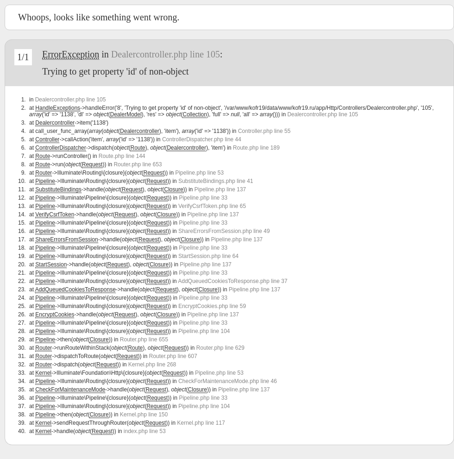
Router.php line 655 (144, 339)
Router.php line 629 (220, 348)
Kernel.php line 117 (201, 423)
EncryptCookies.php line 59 (212, 306)
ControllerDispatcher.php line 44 (201, 139)
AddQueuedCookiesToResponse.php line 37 (232, 281)
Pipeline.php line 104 (204, 331)
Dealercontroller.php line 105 (165, 54)
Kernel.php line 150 (144, 414)
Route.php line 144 (122, 156)
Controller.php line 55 (264, 131)
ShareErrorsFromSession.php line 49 (224, 231)
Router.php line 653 (138, 164)
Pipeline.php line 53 (199, 173)
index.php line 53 (145, 431)
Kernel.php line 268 (152, 364)
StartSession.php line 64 (208, 256)
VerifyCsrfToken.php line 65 (212, 206)
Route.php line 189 (256, 148)
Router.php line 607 (173, 356)
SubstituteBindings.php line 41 (215, 181)
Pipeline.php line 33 (203, 198)
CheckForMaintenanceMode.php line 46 (227, 381)
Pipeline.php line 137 (220, 189)
